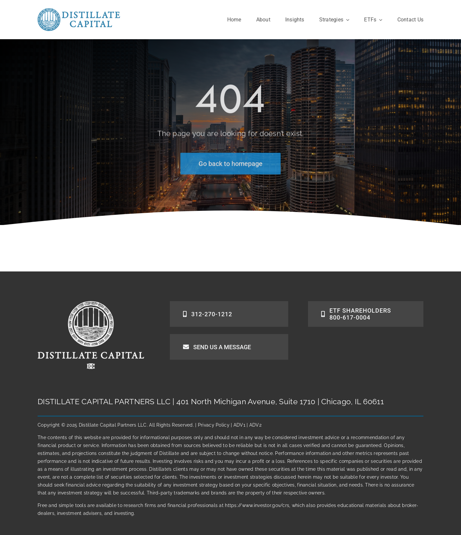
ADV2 (255, 425)
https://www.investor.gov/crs (257, 505)
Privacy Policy (214, 425)
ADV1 (239, 425)
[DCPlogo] (79, 11)
